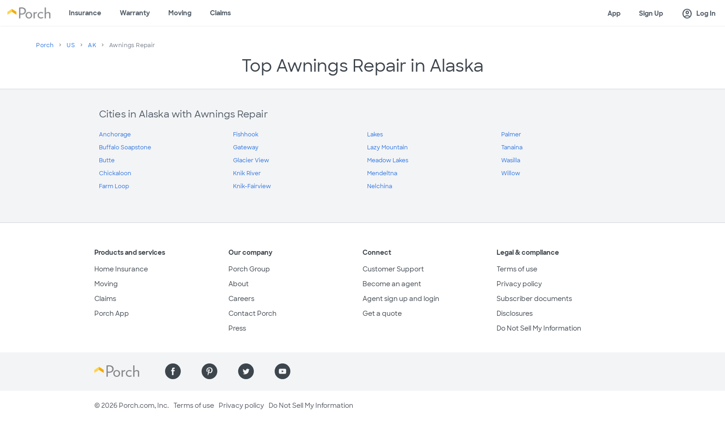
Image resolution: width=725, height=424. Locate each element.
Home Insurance (121, 269)
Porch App (111, 313)
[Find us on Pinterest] (209, 371)
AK (92, 45)
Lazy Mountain (387, 147)
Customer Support (393, 269)
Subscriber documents (534, 299)
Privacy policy (519, 284)
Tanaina (511, 147)
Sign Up (651, 13)
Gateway (245, 147)
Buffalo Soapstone (125, 147)
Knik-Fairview (252, 186)
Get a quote (382, 313)
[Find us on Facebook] (173, 371)
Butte (107, 160)
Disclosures (515, 313)
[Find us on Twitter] (246, 371)
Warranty (135, 13)
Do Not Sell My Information (539, 328)
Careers (241, 299)
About (238, 284)
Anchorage (115, 134)
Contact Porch (252, 313)
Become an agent (391, 284)
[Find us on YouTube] (282, 371)
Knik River (247, 173)
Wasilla (510, 160)
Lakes (375, 134)
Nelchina (379, 186)
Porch (45, 45)
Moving (179, 13)
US (71, 45)
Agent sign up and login (400, 299)
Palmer (511, 134)
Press (237, 328)
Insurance (85, 13)
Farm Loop (114, 186)
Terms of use (517, 269)
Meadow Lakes (387, 160)
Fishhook (245, 134)
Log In (699, 13)
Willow (510, 173)
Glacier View (251, 160)
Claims (220, 13)
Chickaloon (115, 173)
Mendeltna (382, 173)
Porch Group (249, 269)
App (614, 13)
